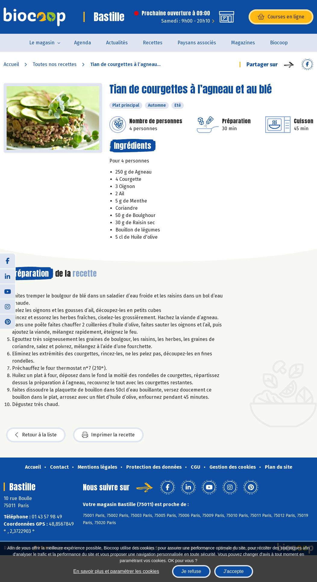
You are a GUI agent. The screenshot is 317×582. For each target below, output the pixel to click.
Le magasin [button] (42, 43)
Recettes (152, 43)
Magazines (243, 43)
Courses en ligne (281, 17)
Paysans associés (196, 43)
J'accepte (234, 571)
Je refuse (191, 571)
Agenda (82, 43)
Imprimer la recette (108, 435)
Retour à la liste (36, 435)
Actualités (117, 43)
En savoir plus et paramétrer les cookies (116, 571)
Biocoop (279, 43)
